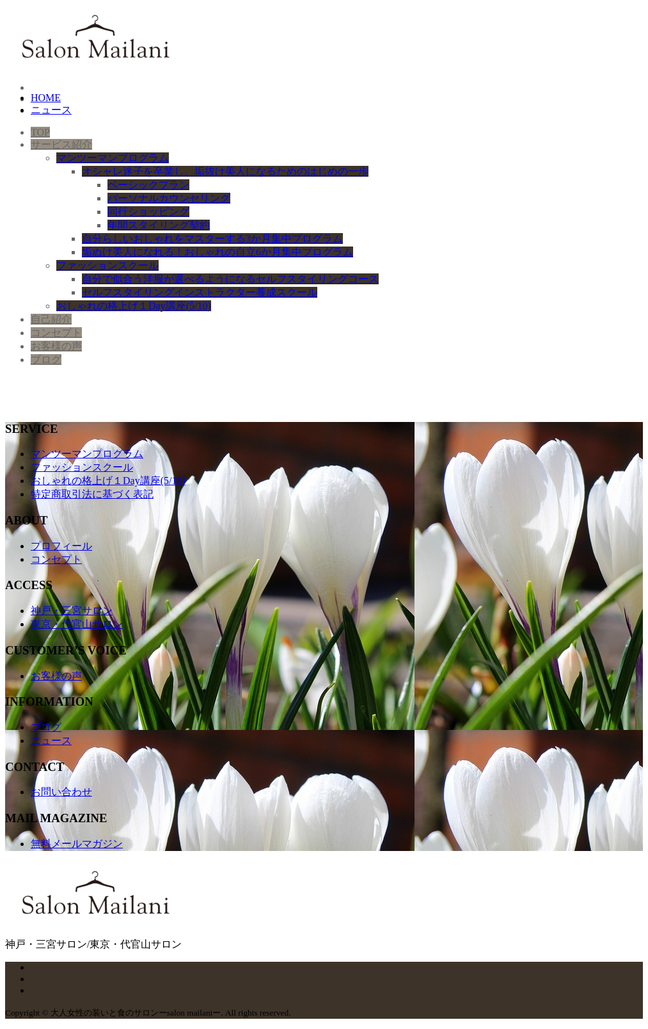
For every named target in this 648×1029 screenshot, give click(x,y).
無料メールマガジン (77, 843)
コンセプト (56, 559)
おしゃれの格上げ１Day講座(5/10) (108, 480)
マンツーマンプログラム (87, 453)
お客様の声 (56, 675)
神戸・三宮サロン (72, 610)
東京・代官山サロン (77, 624)
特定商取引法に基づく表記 (92, 494)
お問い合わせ (61, 791)
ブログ (46, 727)
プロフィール (61, 545)
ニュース (51, 740)
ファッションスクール (82, 467)
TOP (40, 132)
